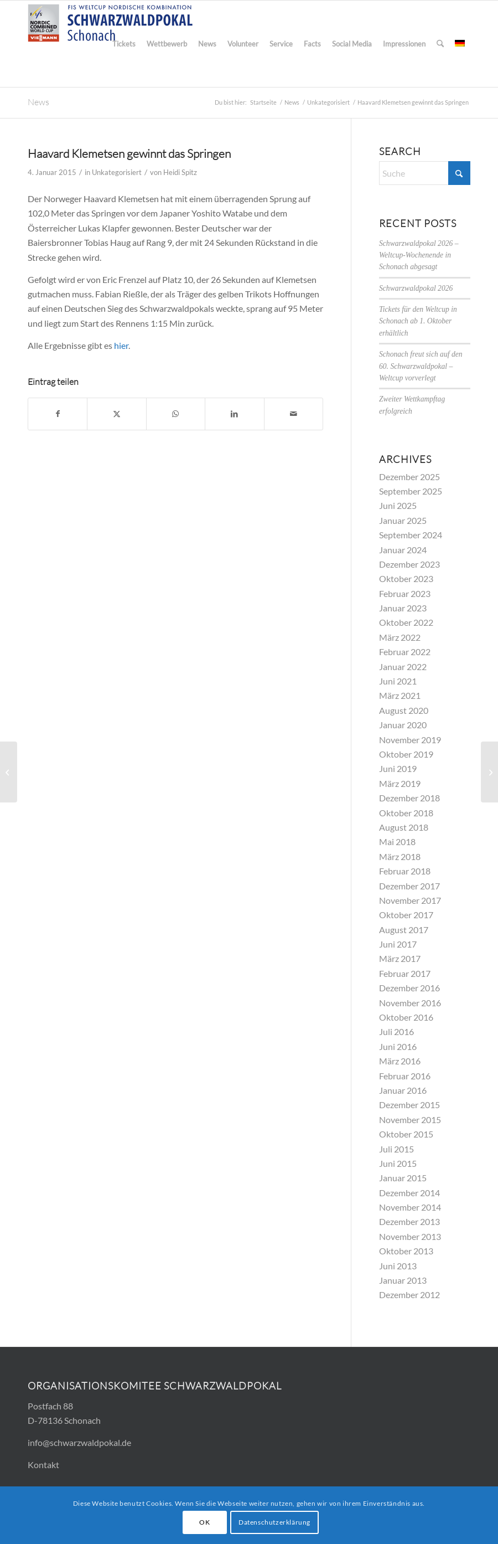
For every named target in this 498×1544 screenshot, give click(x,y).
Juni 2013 (398, 1265)
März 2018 (400, 856)
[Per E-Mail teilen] (293, 413)
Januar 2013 (403, 1280)
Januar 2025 (403, 520)
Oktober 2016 (406, 1017)
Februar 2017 (404, 973)
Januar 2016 (403, 1090)
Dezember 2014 (409, 1192)
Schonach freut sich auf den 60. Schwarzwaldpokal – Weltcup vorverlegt (421, 366)
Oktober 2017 (406, 914)
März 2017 (400, 958)
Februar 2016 (404, 1075)
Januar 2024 (403, 549)
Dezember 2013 (409, 1221)
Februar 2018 (404, 871)
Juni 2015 (398, 1163)
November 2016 (410, 1002)
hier (121, 345)
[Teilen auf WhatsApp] (176, 413)
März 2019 (400, 783)
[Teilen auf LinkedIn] (234, 413)
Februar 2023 (404, 593)
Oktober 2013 (406, 1251)
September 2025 (410, 491)
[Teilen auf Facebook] (57, 413)
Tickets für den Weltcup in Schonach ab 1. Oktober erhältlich (418, 321)
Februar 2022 (404, 651)
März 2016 (400, 1061)
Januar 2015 (403, 1177)
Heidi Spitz (180, 172)
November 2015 (410, 1119)
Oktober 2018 (406, 812)
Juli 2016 (396, 1031)
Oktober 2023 (406, 578)
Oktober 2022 (406, 622)
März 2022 (400, 637)
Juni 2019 (398, 768)
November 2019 (410, 739)
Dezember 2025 (409, 476)
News (38, 101)
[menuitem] (124, 44)
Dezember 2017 (409, 886)
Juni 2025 (398, 505)
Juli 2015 (396, 1149)
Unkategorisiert (117, 172)
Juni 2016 (398, 1046)
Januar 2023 (403, 608)
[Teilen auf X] (116, 413)
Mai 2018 (397, 841)
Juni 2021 (398, 681)
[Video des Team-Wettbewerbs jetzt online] (8, 772)
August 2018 (403, 827)
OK (204, 1522)
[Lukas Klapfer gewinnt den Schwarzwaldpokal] (489, 772)
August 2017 (403, 929)
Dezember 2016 (409, 987)
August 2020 (403, 710)
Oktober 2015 (406, 1134)
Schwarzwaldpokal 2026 (416, 288)
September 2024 (410, 534)
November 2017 (410, 900)
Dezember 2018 (409, 797)
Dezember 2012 (409, 1294)
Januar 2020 (403, 724)
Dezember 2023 (409, 564)
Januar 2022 (403, 666)
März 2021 (400, 695)
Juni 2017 (398, 944)
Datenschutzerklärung (274, 1522)
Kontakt (43, 1464)
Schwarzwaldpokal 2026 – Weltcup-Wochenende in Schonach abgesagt (419, 255)
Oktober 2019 (406, 754)
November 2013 (410, 1236)
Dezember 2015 (409, 1104)
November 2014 (410, 1207)
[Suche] (440, 44)
